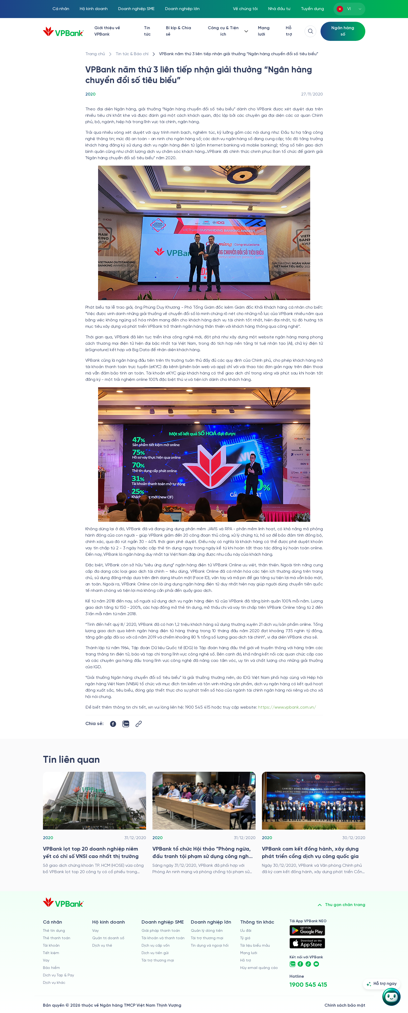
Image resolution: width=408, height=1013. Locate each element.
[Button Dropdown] (226, 31)
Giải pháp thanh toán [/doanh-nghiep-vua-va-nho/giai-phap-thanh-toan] (161, 931)
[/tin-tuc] (132, 54)
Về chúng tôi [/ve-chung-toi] (245, 9)
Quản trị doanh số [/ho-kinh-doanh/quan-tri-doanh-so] (108, 938)
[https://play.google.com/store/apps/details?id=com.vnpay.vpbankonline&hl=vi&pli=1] (307, 930)
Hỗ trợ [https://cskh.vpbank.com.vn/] (289, 31)
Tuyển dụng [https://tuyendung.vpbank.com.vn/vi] (312, 9)
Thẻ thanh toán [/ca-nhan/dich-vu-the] (56, 938)
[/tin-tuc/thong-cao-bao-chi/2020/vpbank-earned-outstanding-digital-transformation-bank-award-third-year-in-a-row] (238, 54)
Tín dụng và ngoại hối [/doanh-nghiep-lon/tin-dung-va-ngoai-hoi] (210, 946)
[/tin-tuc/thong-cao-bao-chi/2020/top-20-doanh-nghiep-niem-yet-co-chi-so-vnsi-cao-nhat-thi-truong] (94, 823)
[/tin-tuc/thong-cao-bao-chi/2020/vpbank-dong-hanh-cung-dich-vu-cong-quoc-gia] (313, 823)
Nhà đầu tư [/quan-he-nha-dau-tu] (279, 9)
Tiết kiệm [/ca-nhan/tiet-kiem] (51, 953)
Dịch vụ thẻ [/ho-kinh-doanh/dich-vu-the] (102, 946)
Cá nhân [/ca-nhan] (60, 9)
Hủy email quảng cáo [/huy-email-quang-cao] (259, 968)
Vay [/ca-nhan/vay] (46, 961)
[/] (63, 31)
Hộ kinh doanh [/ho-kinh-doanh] (94, 9)
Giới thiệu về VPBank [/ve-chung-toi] (107, 31)
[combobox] (349, 9)
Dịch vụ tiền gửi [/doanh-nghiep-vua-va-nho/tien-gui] (155, 953)
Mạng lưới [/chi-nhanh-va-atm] (264, 31)
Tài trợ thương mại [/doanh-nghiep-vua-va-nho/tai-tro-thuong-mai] (158, 961)
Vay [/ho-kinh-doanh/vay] (95, 931)
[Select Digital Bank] (343, 31)
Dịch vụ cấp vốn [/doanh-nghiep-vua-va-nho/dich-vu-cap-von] (156, 946)
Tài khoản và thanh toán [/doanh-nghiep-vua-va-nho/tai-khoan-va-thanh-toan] (163, 938)
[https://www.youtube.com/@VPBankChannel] (316, 964)
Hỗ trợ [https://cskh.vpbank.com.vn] (245, 961)
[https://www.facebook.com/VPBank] (300, 964)
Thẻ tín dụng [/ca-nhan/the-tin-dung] (54, 931)
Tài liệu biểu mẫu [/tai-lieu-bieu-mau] (255, 946)
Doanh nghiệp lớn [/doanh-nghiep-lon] (182, 9)
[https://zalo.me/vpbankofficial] (292, 964)
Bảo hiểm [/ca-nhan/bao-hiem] (51, 968)
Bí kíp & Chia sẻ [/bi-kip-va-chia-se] (178, 31)
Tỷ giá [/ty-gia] (245, 938)
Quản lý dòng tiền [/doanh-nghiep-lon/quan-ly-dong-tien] (207, 931)
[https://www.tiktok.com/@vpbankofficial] (308, 964)
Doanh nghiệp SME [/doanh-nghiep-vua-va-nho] (136, 9)
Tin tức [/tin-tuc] (147, 31)
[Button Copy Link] (138, 723)
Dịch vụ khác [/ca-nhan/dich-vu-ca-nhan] (54, 983)
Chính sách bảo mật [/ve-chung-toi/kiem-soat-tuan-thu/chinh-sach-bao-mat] (344, 1005)
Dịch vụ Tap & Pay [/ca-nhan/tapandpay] (58, 975)
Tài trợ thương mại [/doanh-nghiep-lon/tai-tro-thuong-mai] (207, 938)
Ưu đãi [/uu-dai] (245, 931)
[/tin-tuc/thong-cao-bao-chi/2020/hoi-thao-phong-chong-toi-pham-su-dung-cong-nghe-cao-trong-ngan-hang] (204, 823)
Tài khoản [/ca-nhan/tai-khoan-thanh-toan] (51, 946)
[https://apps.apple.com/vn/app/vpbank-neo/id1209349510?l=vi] (307, 943)
